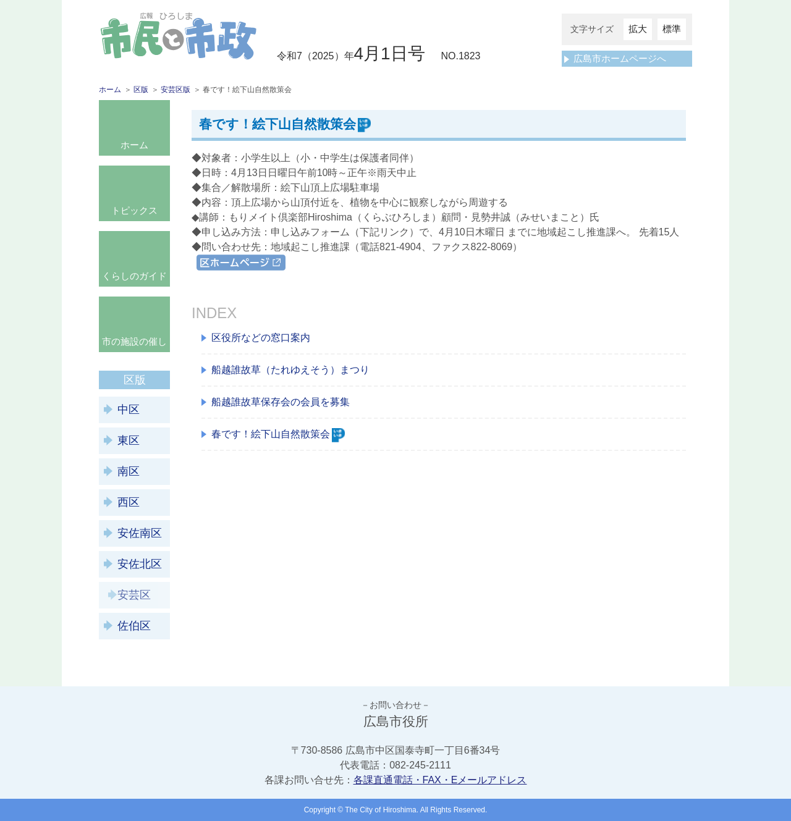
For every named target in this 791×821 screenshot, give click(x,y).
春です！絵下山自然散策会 (278, 434)
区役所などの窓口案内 (260, 337)
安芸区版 (175, 89)
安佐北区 (139, 564)
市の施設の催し (134, 341)
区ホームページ (231, 261)
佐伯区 (134, 626)
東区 (128, 440)
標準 (671, 28)
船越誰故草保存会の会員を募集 (280, 402)
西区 (128, 502)
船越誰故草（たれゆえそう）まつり (290, 369)
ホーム (110, 89)
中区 (128, 409)
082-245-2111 (420, 765)
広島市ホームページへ (619, 58)
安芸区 (134, 595)
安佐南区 (139, 533)
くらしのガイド (134, 276)
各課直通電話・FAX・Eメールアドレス (440, 780)
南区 (128, 471)
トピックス (134, 210)
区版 (140, 89)
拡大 (637, 28)
